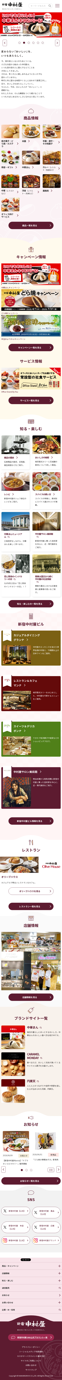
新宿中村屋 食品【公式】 (46, 1213)
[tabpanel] (31, 24)
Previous (5, 43)
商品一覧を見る (29, 225)
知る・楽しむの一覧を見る (29, 603)
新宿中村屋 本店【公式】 (16, 1227)
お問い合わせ (31, 1365)
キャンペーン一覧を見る (29, 347)
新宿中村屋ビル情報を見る (29, 821)
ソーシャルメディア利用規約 (31, 1351)
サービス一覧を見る (29, 400)
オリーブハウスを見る (29, 891)
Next (57, 43)
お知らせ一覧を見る (29, 1180)
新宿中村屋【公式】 (17, 1211)
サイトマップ (31, 1369)
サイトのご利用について (31, 1360)
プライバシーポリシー (31, 1347)
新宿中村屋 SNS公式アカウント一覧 (32, 1337)
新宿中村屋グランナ (47, 1240)
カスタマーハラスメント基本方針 (31, 1356)
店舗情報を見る (29, 997)
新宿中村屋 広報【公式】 (46, 1227)
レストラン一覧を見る (29, 906)
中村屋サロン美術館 (25, 772)
